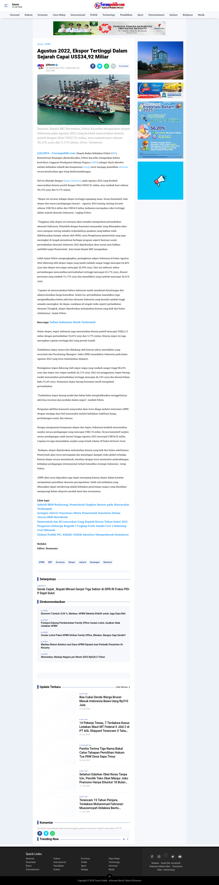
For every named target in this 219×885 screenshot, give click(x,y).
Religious (188, 14)
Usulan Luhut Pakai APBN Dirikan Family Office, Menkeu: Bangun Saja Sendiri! (83, 635)
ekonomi (123, 167)
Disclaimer (177, 866)
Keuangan (95, 562)
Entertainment (157, 14)
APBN (94, 162)
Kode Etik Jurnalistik (170, 863)
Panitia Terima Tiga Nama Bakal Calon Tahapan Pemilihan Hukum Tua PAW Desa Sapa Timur (101, 752)
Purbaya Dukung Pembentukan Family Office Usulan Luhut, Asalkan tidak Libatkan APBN (80, 624)
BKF (113, 153)
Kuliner (174, 14)
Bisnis (29, 866)
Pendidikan (126, 14)
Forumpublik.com (63, 153)
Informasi (113, 866)
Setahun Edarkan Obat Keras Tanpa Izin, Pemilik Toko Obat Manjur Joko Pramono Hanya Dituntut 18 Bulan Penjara (103, 778)
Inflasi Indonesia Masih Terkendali (73, 322)
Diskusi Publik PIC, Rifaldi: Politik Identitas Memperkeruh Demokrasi (83, 534)
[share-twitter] (99, 66)
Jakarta (82, 562)
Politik (93, 14)
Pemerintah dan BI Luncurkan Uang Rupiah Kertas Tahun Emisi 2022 (82, 521)
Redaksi (155, 863)
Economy (43, 14)
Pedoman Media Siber (159, 866)
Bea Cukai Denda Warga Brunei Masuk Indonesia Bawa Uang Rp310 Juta (103, 701)
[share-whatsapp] (106, 66)
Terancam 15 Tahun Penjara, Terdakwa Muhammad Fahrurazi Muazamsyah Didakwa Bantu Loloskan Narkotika (101, 804)
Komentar (123, 66)
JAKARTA (43, 153)
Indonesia (76, 180)
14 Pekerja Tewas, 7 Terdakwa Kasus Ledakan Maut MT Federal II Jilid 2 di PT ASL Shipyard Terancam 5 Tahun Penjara (104, 727)
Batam (84, 694)
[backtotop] (109, 877)
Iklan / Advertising (166, 870)
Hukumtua (86, 745)
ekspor (66, 180)
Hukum (29, 14)
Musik (201, 14)
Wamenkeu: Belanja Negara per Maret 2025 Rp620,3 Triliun (73, 657)
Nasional (14, 14)
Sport (140, 14)
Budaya (84, 869)
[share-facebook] (93, 66)
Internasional (78, 14)
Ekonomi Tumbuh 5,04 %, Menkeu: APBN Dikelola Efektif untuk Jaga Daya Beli (83, 613)
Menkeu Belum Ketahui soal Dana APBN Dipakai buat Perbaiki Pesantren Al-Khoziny (82, 646)
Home (40, 44)
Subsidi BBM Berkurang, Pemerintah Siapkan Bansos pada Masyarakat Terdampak (83, 506)
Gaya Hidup (59, 14)
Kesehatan (31, 862)
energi (86, 167)
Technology (109, 14)
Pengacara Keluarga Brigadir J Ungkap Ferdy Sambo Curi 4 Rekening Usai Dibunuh (81, 528)
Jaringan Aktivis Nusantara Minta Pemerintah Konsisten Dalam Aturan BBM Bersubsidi (78, 515)
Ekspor (72, 562)
